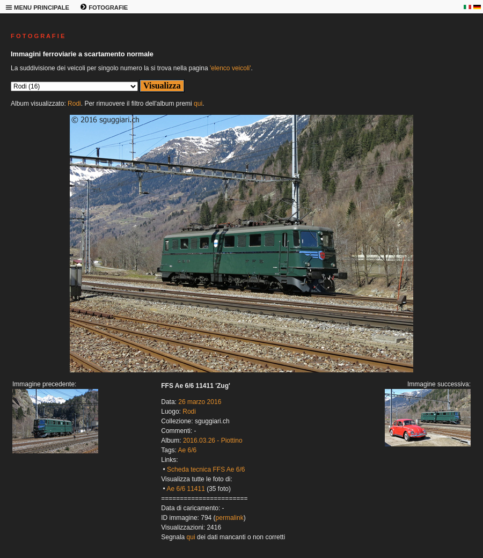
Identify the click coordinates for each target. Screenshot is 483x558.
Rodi (74, 103)
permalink (230, 518)
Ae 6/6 (187, 450)
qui (198, 103)
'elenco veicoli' (230, 68)
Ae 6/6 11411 (185, 489)
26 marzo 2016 (199, 402)
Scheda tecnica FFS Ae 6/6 (206, 469)
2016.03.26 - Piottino (213, 440)
